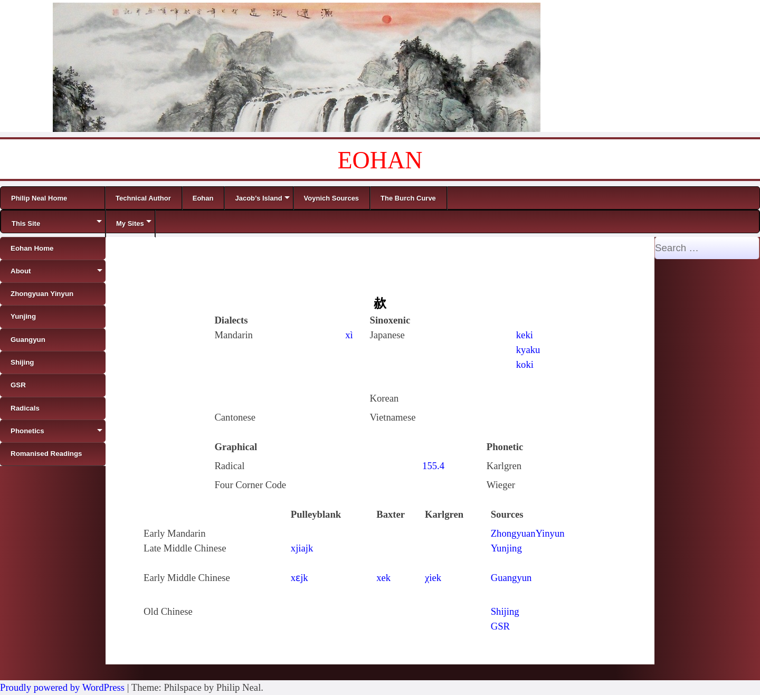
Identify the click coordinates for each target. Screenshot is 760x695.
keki (524, 334)
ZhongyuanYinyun (528, 533)
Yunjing (506, 548)
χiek (433, 577)
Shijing (505, 611)
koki (525, 364)
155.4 (433, 465)
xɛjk (299, 577)
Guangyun (511, 577)
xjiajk (302, 548)
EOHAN (380, 160)
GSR (500, 626)
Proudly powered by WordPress (62, 687)
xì (349, 334)
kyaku (528, 349)
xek (383, 577)
